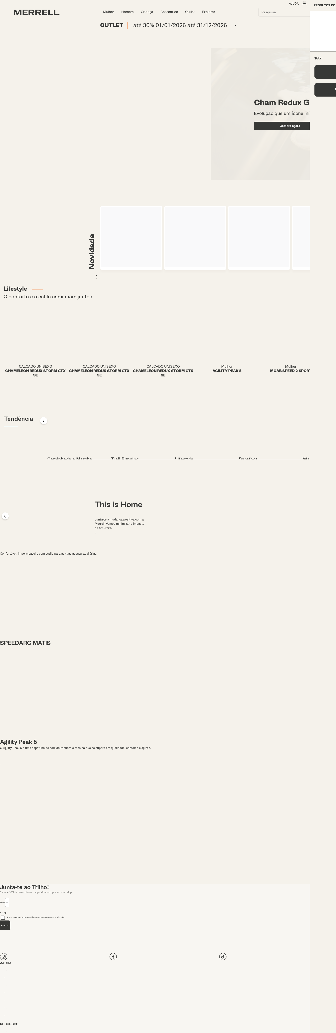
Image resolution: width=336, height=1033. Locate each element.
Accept (3, 943)
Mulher (108, 12)
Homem (127, 12)
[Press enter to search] (317, 12)
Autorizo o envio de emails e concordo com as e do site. (83, 948)
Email (2, 933)
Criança (147, 12)
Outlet (190, 12)
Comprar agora (235, 25)
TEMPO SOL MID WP (29, 579)
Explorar (208, 12)
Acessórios (169, 12)
